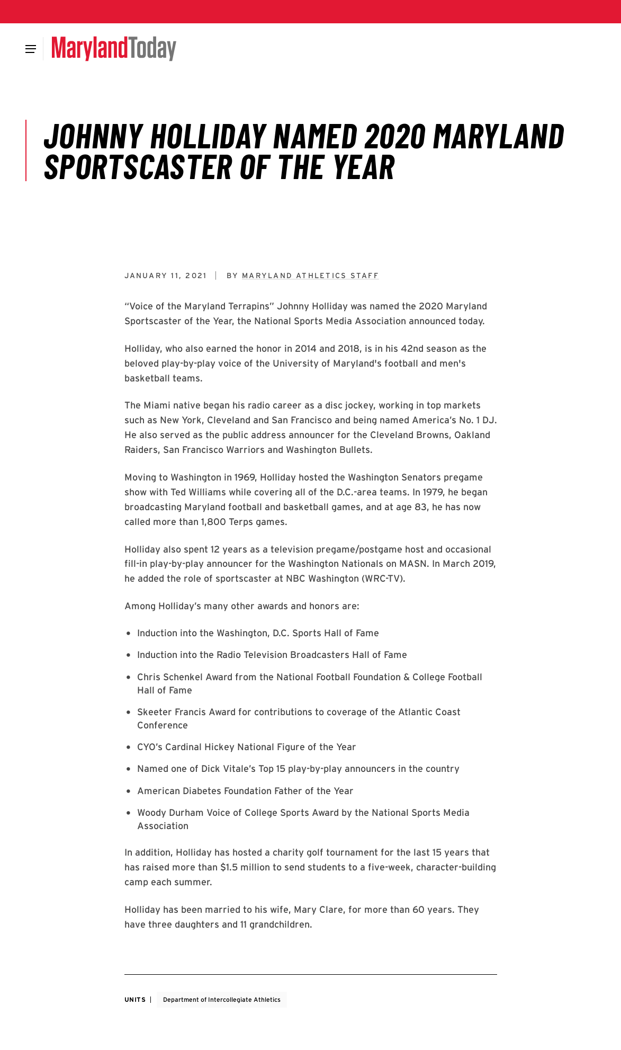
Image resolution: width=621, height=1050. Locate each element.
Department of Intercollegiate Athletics (222, 999)
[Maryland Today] (114, 48)
